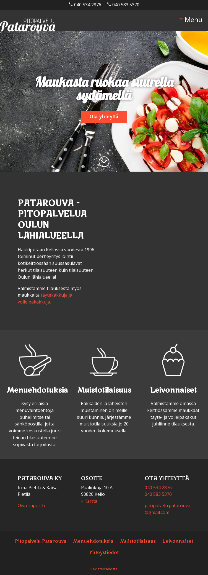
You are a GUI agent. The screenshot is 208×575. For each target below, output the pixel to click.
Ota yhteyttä (104, 117)
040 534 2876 (85, 5)
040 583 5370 (123, 5)
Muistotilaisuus (138, 541)
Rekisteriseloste (104, 568)
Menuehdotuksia (93, 541)
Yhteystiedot (104, 553)
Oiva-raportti (31, 505)
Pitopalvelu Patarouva (40, 541)
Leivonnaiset (177, 541)
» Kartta (89, 501)
